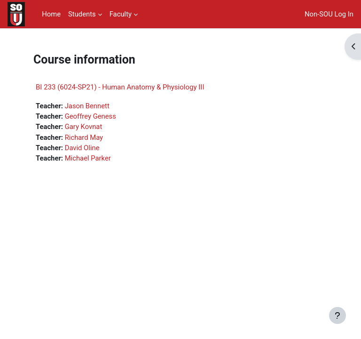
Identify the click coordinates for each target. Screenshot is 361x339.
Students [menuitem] (82, 14)
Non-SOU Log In (329, 14)
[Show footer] (337, 315)
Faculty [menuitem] (121, 14)
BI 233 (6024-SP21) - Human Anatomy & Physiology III (120, 87)
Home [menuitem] (51, 14)
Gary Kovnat (83, 126)
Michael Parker (88, 158)
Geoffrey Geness (90, 116)
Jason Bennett (87, 106)
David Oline (82, 148)
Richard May (84, 137)
